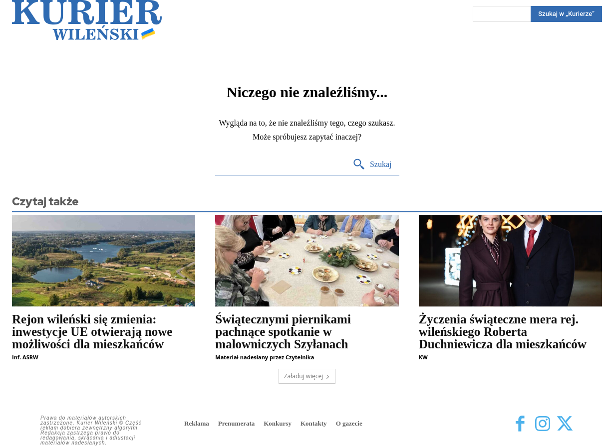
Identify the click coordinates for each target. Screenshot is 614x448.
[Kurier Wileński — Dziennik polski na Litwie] (87, 20)
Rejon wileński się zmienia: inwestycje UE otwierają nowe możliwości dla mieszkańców (92, 331)
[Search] (372, 164)
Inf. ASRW (25, 357)
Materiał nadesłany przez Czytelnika (264, 357)
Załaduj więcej (307, 376)
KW (423, 357)
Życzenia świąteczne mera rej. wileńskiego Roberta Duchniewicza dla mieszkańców (503, 331)
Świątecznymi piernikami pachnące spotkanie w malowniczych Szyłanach (283, 331)
